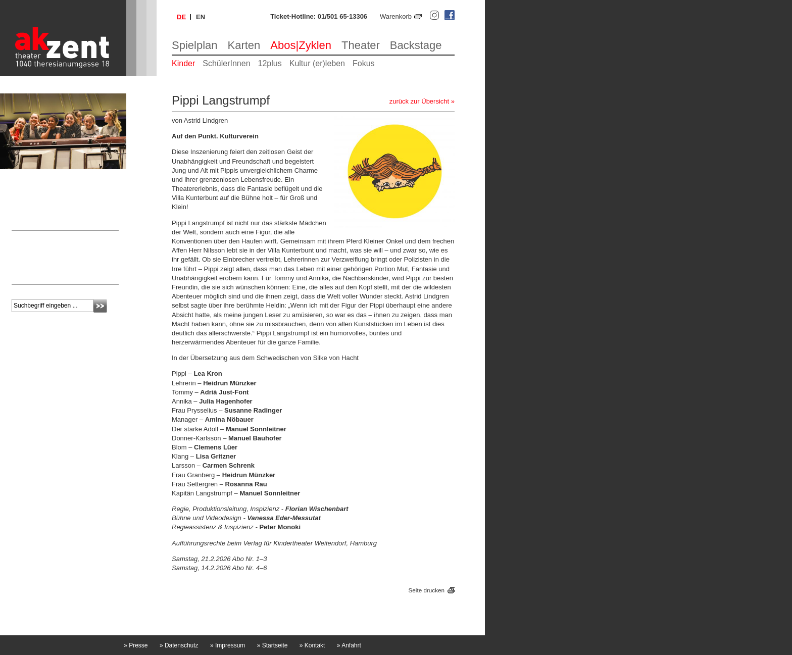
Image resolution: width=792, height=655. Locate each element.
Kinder (183, 63)
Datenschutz (179, 645)
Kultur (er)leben (317, 63)
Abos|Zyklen (300, 45)
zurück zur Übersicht (419, 101)
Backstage (416, 45)
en (200, 17)
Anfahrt (349, 645)
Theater (360, 45)
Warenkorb (396, 16)
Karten (244, 45)
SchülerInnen (226, 63)
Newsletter (33, 237)
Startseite (272, 645)
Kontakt (312, 645)
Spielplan (195, 45)
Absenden (100, 306)
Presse (135, 645)
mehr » (21, 274)
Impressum (227, 645)
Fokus (364, 63)
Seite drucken (426, 590)
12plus (270, 63)
